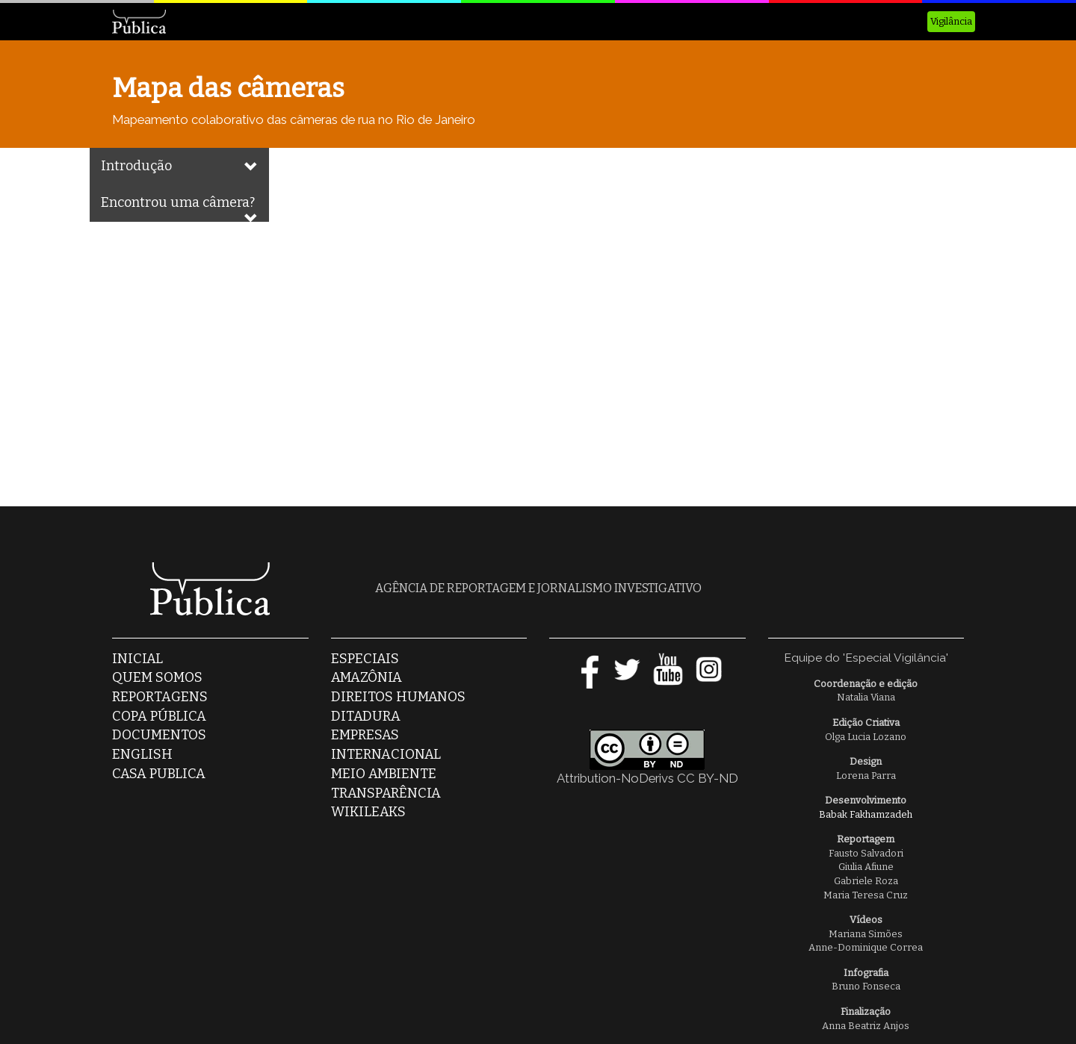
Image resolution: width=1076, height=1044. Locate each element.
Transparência (386, 793)
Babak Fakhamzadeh (865, 814)
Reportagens (160, 697)
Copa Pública (159, 716)
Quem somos (157, 677)
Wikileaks (368, 812)
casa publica (158, 773)
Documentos (159, 735)
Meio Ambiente (383, 773)
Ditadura (366, 716)
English (142, 754)
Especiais (365, 658)
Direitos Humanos (398, 697)
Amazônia (366, 677)
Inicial (137, 658)
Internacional (386, 754)
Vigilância (951, 21)
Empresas (365, 735)
